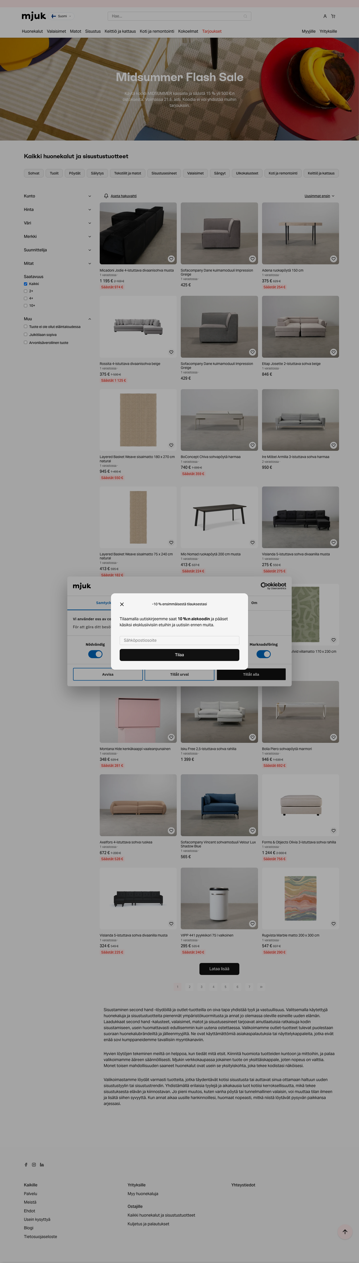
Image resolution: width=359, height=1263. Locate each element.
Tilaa (179, 654)
